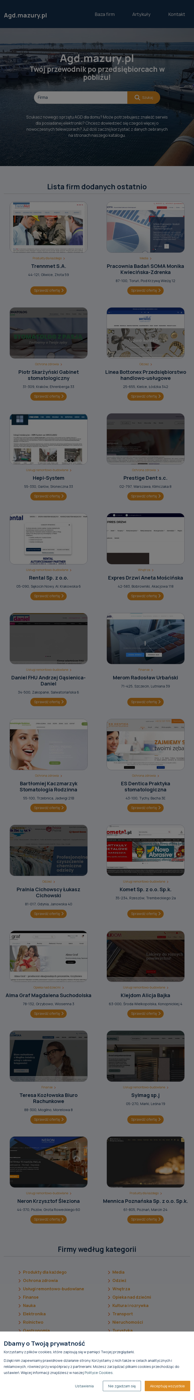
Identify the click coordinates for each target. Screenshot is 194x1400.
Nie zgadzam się (122, 1386)
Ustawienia (84, 1386)
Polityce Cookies (99, 1372)
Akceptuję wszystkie (167, 1386)
